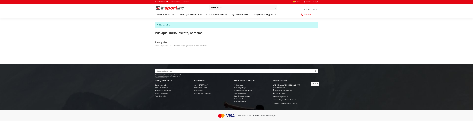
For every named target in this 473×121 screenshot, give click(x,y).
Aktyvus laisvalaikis (161, 93)
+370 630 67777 (281, 93)
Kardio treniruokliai (161, 88)
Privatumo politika (240, 102)
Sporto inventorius (161, 85)
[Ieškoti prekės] (275, 7)
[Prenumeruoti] (315, 71)
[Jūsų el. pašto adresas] (234, 71)
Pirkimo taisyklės (239, 99)
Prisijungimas (238, 85)
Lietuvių (297, 2)
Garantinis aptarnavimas (242, 96)
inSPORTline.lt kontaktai (202, 93)
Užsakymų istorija (240, 88)
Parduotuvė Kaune (176, 2)
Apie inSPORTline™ (161, 2)
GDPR (315, 83)
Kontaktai (186, 2)
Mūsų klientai (198, 90)
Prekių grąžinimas (240, 93)
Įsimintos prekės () (311, 2)
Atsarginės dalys (160, 96)
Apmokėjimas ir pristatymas (243, 90)
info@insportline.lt (281, 97)
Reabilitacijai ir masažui (163, 90)
